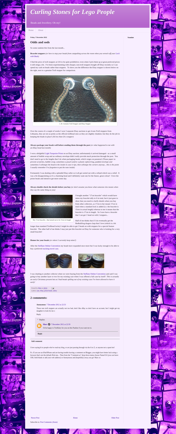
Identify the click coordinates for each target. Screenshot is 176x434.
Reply (39, 314)
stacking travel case (50, 248)
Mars (45, 324)
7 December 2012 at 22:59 (60, 324)
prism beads (48, 291)
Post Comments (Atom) (49, 422)
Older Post (115, 418)
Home (31, 30)
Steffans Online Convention (49, 246)
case (38, 291)
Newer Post (35, 418)
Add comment (36, 341)
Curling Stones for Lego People (72, 11)
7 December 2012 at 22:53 (56, 305)
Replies (42, 320)
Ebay (41, 291)
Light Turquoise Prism (54, 153)
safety (55, 291)
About (40, 30)
